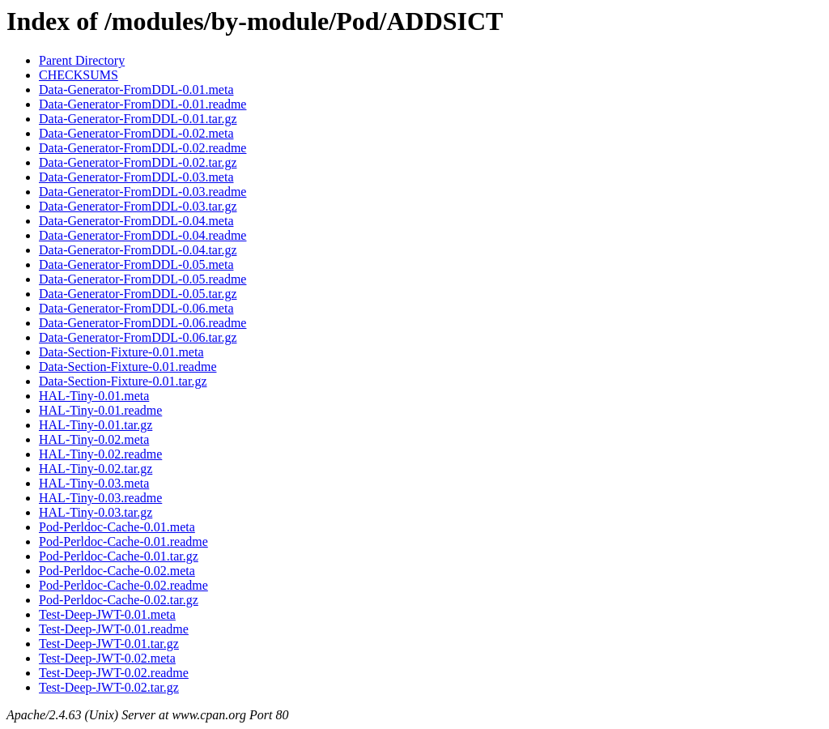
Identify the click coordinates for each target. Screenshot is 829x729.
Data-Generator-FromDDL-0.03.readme (142, 191)
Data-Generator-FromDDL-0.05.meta (136, 264)
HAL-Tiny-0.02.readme (100, 454)
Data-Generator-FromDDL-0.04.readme (142, 235)
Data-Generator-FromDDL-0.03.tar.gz (137, 206)
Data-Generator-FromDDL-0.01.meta (136, 89)
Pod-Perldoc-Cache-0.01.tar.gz (118, 556)
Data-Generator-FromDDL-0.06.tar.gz (137, 337)
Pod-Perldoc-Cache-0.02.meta (117, 571)
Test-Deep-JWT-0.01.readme (114, 629)
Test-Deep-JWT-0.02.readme (114, 673)
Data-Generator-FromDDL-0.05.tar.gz (137, 294)
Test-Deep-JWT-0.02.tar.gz (109, 687)
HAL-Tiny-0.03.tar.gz (95, 512)
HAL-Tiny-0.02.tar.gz (95, 468)
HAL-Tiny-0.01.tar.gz (95, 425)
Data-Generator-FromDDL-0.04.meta (136, 221)
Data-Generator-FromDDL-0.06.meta (136, 308)
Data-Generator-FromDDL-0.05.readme (142, 279)
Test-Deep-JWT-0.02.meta (107, 658)
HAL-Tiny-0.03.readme (100, 498)
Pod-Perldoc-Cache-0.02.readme (123, 585)
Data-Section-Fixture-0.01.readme (127, 366)
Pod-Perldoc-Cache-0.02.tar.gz (118, 600)
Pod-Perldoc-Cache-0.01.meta (117, 527)
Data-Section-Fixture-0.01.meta (121, 352)
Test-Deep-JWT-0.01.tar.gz (109, 643)
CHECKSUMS (78, 75)
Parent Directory (82, 60)
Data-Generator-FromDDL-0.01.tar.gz (137, 119)
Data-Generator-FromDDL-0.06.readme (142, 323)
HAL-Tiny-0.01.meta (94, 396)
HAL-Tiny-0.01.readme (100, 410)
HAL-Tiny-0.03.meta (94, 483)
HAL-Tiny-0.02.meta (94, 439)
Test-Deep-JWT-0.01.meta (107, 614)
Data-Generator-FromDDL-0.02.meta (136, 133)
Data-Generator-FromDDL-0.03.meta (136, 177)
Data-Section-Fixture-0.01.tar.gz (123, 381)
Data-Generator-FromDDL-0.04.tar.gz (137, 250)
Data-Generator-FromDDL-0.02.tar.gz (137, 162)
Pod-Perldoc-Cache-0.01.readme (123, 541)
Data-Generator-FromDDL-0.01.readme (142, 104)
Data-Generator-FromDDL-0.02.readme (142, 148)
